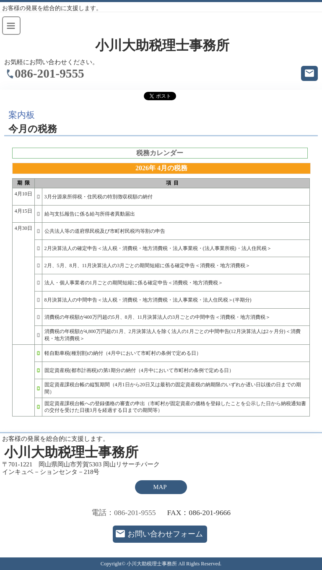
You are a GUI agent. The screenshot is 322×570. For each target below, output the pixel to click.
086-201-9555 (49, 73)
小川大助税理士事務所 (162, 45)
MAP (159, 487)
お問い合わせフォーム (165, 534)
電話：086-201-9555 (123, 512)
